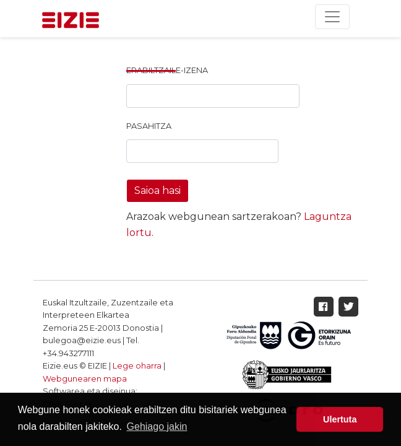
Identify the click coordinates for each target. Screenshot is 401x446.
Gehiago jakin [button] (157, 426)
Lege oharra (137, 365)
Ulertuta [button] (339, 419)
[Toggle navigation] (332, 16)
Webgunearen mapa (85, 378)
